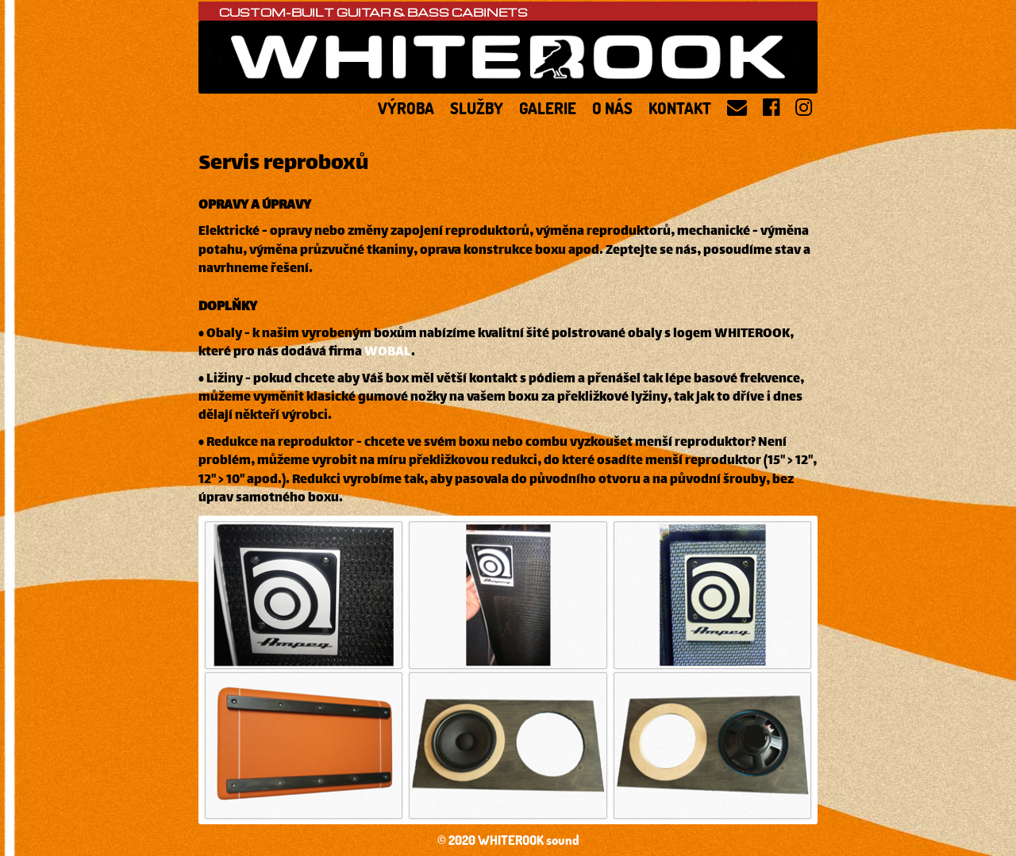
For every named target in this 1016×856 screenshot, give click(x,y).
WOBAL (387, 352)
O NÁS (612, 107)
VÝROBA (406, 107)
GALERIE (547, 107)
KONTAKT (679, 107)
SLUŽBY (476, 107)
